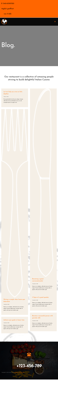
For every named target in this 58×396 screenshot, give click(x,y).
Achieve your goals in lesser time (13, 336)
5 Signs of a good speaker (40, 314)
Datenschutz (21, 388)
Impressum (16, 388)
